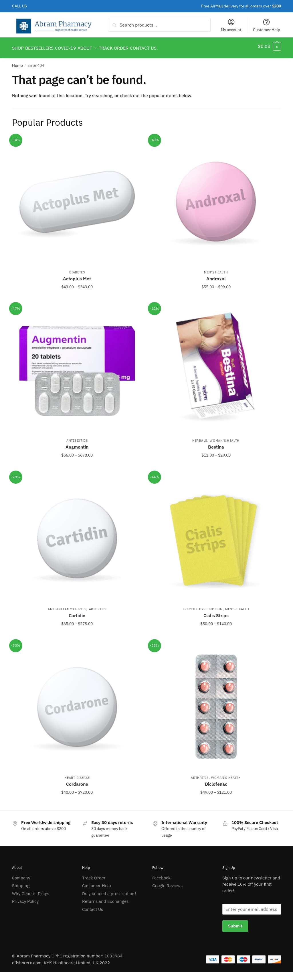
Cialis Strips (216, 612)
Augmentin (77, 443)
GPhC (57, 952)
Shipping (20, 882)
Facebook (161, 874)
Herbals (199, 437)
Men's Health (216, 269)
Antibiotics (77, 437)
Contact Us (92, 906)
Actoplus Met (77, 275)
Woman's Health (224, 437)
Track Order (94, 874)
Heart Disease (77, 774)
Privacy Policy (25, 898)
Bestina (216, 443)
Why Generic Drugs (30, 890)
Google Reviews (167, 882)
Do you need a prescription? (109, 890)
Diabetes (77, 269)
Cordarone (77, 780)
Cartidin (77, 612)
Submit (235, 922)
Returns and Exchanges (105, 898)
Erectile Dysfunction (203, 606)
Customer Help (266, 25)
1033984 (113, 952)
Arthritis (97, 606)
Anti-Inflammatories (67, 606)
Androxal (216, 275)
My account (231, 25)
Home (17, 62)
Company (21, 874)
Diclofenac (216, 780)
